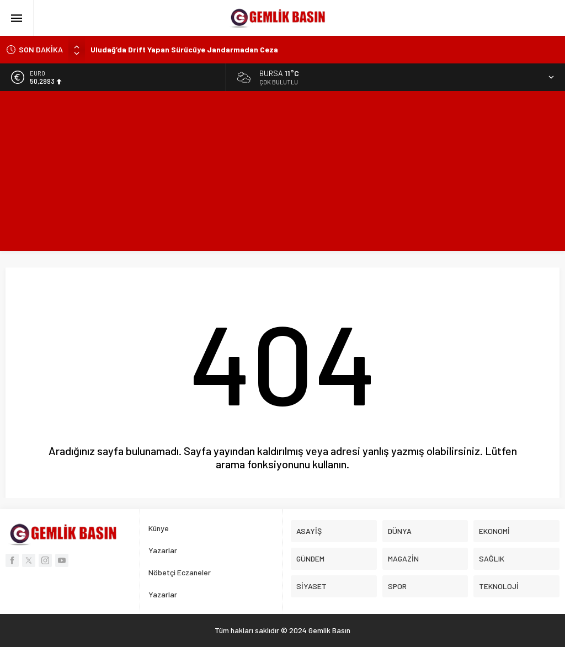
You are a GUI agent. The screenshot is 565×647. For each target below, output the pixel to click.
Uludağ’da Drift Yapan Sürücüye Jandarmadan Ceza (184, 49)
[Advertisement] (282, 174)
